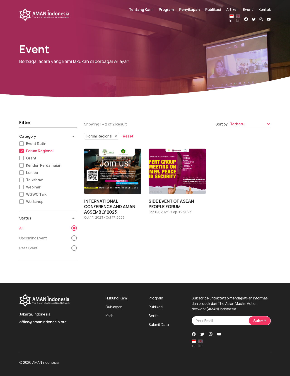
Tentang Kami (141, 9)
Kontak (265, 9)
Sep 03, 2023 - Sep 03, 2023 (170, 212)
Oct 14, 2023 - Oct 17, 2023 (104, 217)
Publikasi (213, 9)
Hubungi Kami (117, 298)
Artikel (231, 9)
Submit (259, 320)
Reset (128, 136)
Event (248, 9)
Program (166, 9)
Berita (154, 315)
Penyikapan (189, 9)
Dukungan (114, 306)
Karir (109, 315)
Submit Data (159, 324)
